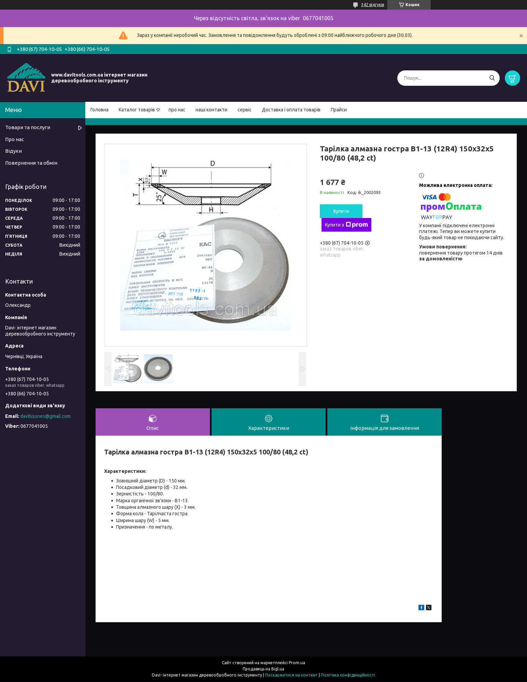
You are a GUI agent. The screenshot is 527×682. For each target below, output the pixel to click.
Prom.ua (297, 663)
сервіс (245, 109)
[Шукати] (492, 78)
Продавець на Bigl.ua (263, 669)
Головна (99, 109)
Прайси (339, 109)
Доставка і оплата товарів (291, 109)
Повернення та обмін (31, 163)
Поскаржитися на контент (291, 675)
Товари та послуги (27, 127)
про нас (177, 109)
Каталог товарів (137, 109)
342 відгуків (372, 4)
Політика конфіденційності (348, 675)
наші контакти (211, 109)
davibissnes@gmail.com (45, 416)
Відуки (13, 151)
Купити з (346, 225)
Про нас (14, 139)
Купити (341, 211)
